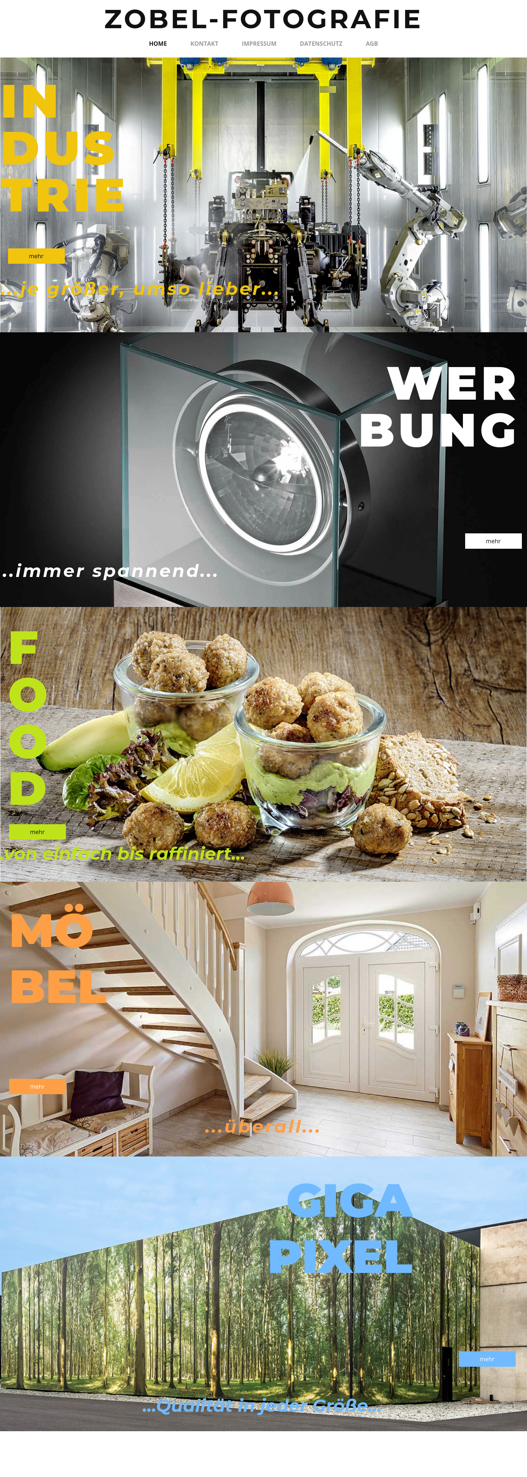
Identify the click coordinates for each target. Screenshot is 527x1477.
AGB (372, 44)
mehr (36, 256)
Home (158, 44)
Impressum (259, 44)
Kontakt (204, 44)
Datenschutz (321, 44)
